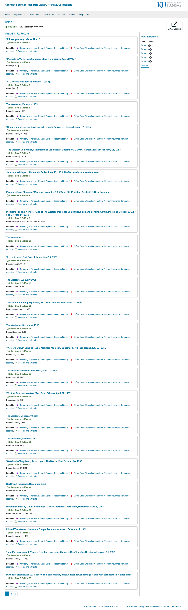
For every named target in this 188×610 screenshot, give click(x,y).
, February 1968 (22, 415)
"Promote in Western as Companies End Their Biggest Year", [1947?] (41, 59)
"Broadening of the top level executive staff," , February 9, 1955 (48, 127)
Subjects (61, 14)
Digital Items (48, 14)
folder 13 (145, 61)
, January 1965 (21, 279)
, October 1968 (21, 438)
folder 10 (145, 49)
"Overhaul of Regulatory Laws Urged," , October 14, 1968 (44, 461)
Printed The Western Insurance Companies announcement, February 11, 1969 (46, 529)
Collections (34, 14)
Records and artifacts (27, 51)
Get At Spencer (174, 26)
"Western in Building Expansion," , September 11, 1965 (44, 302)
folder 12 (145, 57)
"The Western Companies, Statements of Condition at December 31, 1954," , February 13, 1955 (63, 149)
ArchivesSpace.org (110, 606)
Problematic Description (137, 606)
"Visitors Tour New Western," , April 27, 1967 (38, 393)
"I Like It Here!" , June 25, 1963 (31, 257)
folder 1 (144, 45)
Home (7, 14)
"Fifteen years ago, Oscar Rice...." (23, 39)
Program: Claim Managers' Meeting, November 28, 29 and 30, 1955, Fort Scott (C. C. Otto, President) (58, 192)
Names (72, 14)
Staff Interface (90, 606)
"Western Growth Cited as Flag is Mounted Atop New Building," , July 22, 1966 (56, 347)
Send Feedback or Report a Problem (165, 606)
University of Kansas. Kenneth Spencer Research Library (43, 48)
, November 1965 (22, 325)
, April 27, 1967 (31, 370)
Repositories (19, 14)
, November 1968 (26, 484)
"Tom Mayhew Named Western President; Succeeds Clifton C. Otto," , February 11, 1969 (60, 552)
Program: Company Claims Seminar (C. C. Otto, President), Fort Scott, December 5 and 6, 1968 (55, 506)
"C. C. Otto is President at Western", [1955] (28, 81)
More (145, 66)
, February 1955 (22, 104)
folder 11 (145, 53)
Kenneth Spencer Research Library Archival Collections (38, 5)
